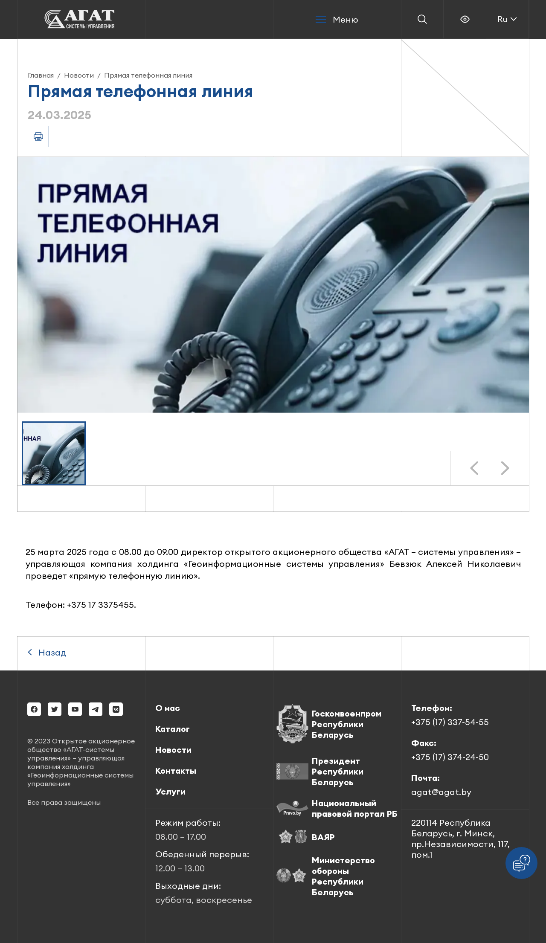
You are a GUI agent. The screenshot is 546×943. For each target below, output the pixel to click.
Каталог (172, 728)
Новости (79, 75)
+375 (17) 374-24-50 (450, 756)
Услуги (170, 791)
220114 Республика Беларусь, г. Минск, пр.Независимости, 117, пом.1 (460, 838)
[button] (54, 453)
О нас (167, 707)
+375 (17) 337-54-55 (450, 722)
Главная (41, 75)
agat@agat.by (441, 791)
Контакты (175, 770)
